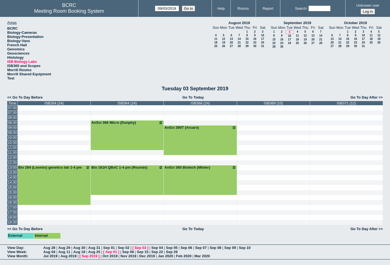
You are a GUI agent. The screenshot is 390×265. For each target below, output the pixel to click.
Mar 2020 (202, 256)
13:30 (12, 172)
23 (254, 42)
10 (262, 35)
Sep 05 (172, 248)
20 (231, 42)
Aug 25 (94, 252)
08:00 (12, 117)
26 (223, 46)
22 (246, 42)
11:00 (12, 147)
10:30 (12, 142)
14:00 (12, 177)
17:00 (12, 207)
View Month (17, 256)
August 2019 (239, 23)
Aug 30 (79, 248)
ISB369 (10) (273, 103)
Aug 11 (64, 252)
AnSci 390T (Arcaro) (200, 127)
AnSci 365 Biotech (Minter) (200, 167)
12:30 (12, 162)
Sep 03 (140, 248)
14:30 (12, 182)
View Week (16, 252)
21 (239, 42)
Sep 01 (109, 248)
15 (246, 38)
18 (215, 42)
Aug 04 (49, 252)
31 (262, 46)
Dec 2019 (147, 256)
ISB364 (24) (127, 103)
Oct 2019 (109, 256)
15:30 (12, 192)
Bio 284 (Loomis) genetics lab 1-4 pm (54, 167)
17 (262, 38)
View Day (15, 248)
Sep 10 (245, 248)
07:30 (12, 112)
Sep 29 (172, 252)
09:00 (12, 127)
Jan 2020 (165, 256)
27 (231, 46)
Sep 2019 (89, 256)
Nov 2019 (128, 256)
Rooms (243, 8)
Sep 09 (230, 248)
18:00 (12, 217)
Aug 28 (49, 248)
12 (223, 38)
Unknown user (367, 5)
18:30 (12, 222)
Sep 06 (186, 248)
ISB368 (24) (200, 103)
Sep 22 (157, 252)
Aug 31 (94, 248)
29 (246, 46)
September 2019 (297, 23)
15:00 (12, 187)
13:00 (12, 167)
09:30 (12, 132)
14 (239, 38)
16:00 (12, 197)
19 (223, 42)
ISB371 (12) (346, 103)
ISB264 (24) (54, 103)
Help (221, 8)
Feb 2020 (184, 256)
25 (215, 46)
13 (231, 38)
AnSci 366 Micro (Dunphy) (127, 122)
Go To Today (193, 97)
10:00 (12, 137)
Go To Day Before (27, 97)
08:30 (12, 122)
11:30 (12, 152)
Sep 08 (215, 248)
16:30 (12, 202)
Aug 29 (64, 248)
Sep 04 (157, 248)
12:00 (12, 157)
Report (268, 8)
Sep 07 (201, 248)
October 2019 (355, 23)
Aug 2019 (69, 256)
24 (262, 42)
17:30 (12, 212)
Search (300, 8)
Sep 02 (123, 248)
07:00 (12, 108)
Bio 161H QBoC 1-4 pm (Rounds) (127, 167)
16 (254, 38)
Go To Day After (364, 97)
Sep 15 (143, 252)
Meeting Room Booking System (69, 11)
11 (215, 38)
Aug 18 (79, 252)
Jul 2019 (50, 256)
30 (254, 46)
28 (239, 46)
